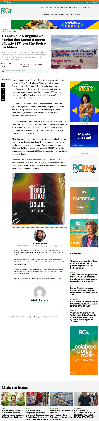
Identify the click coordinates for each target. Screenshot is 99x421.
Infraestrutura (75, 286)
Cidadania (5, 30)
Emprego (73, 311)
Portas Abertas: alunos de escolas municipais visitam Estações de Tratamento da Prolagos (61, 415)
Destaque (27, 30)
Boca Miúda (74, 299)
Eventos (19, 30)
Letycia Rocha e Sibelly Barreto (32, 65)
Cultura (12, 30)
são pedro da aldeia (50, 317)
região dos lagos (34, 317)
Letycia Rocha (39, 244)
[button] (95, 10)
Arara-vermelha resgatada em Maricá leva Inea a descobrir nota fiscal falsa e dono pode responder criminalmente (37, 415)
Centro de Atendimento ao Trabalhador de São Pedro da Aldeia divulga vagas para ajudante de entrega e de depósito (83, 317)
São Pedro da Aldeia (9, 31)
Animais (72, 272)
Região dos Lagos (38, 30)
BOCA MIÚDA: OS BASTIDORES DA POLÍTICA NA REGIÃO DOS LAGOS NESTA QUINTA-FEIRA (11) (84, 304)
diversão (23, 317)
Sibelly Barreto (39, 300)
